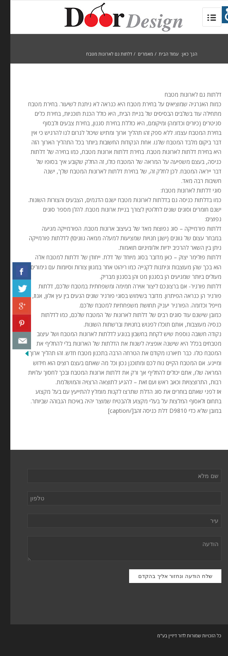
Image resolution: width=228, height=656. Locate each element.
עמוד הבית (158, 54)
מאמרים (135, 54)
